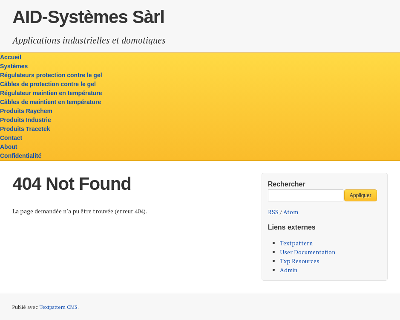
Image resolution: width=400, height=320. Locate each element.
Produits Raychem (26, 111)
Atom (290, 212)
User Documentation (307, 252)
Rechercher (286, 184)
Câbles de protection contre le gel (48, 84)
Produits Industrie (25, 119)
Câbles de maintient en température (50, 102)
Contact (11, 137)
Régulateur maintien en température (51, 93)
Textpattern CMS (58, 307)
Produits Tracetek (25, 128)
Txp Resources (299, 261)
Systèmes (14, 66)
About (8, 146)
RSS (273, 212)
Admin (288, 270)
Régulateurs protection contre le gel (51, 75)
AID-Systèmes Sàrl (88, 17)
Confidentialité (20, 155)
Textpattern (296, 243)
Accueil (10, 57)
